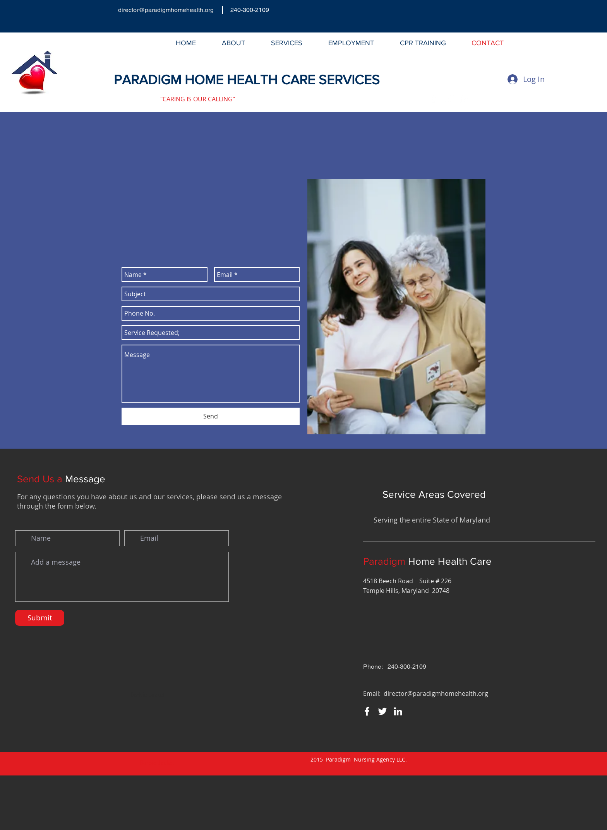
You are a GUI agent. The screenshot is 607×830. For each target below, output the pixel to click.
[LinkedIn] (464, 99)
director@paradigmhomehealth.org (166, 10)
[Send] (211, 416)
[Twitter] (449, 99)
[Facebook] (433, 99)
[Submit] (39, 618)
